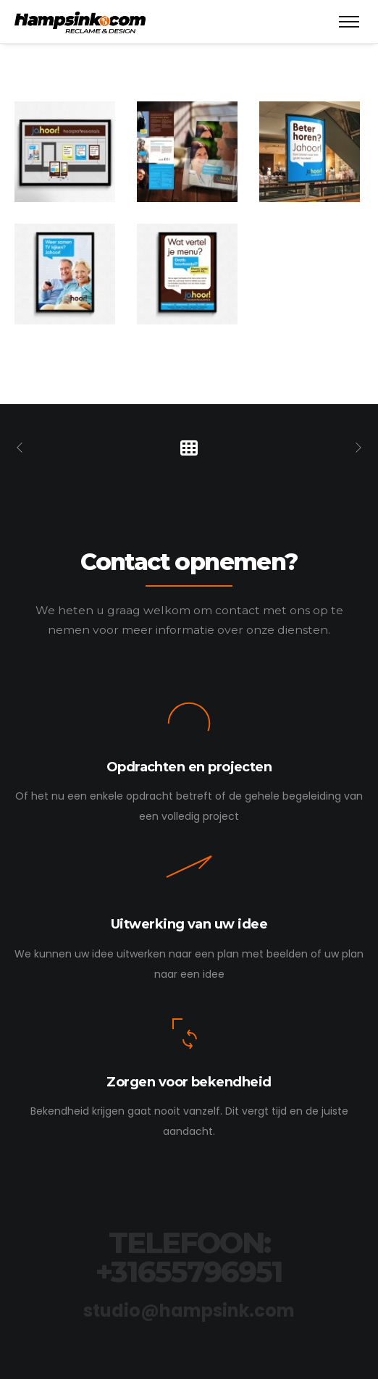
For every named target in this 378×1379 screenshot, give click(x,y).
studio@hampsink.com (189, 1311)
